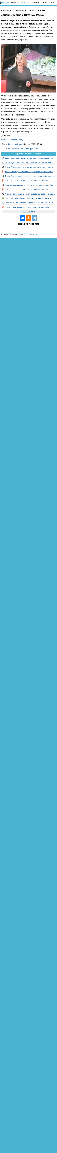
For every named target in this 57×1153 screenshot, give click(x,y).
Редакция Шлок (15, 144)
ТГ (27, 234)
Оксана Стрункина (29, 148)
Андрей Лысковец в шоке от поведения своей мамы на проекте (30, 194)
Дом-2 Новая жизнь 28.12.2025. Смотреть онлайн (27, 207)
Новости (25, 2)
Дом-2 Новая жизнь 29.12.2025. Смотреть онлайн (27, 180)
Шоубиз (35, 2)
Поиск (53, 2)
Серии (44, 2)
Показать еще (28, 211)
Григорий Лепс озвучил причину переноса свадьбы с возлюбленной (30, 198)
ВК (23, 234)
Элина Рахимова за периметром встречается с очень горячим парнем (30, 167)
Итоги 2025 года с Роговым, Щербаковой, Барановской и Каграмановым (30, 171)
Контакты (32, 234)
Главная (15, 2)
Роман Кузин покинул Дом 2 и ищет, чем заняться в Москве (30, 162)
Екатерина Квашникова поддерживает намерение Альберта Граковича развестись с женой (30, 202)
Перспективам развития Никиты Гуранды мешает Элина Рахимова (30, 185)
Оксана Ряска (14, 148)
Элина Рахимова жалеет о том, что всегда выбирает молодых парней (30, 176)
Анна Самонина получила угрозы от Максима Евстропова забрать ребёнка (30, 158)
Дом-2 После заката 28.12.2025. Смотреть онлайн (27, 189)
